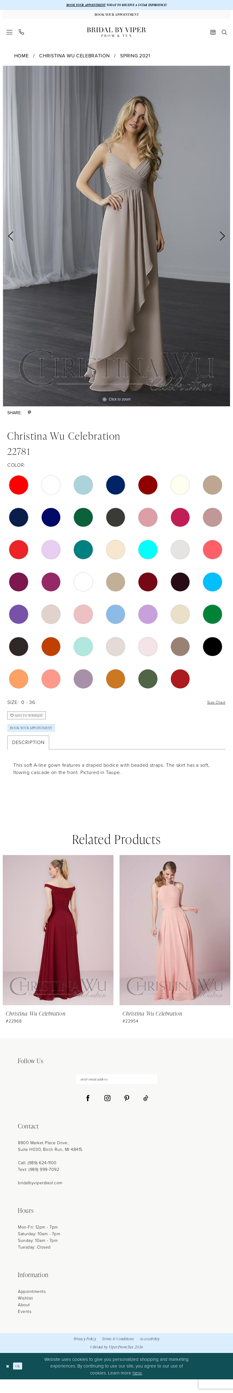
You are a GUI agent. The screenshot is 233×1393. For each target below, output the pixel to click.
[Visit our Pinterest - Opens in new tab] (126, 1112)
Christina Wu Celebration (74, 59)
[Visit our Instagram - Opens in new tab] (107, 1112)
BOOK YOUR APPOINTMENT (77, 5)
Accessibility (149, 1352)
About (24, 1318)
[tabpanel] (116, 239)
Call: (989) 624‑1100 (37, 1176)
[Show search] (224, 35)
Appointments (32, 1305)
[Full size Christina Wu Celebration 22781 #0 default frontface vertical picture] (116, 239)
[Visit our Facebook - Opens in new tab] (88, 1112)
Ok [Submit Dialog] (21, 1380)
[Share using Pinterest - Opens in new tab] (29, 416)
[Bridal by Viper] (116, 35)
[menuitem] (9, 35)
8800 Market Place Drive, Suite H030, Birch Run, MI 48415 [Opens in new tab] (50, 1159)
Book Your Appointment (38, 738)
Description (28, 753)
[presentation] (58, 941)
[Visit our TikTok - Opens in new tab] (146, 1112)
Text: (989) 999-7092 (38, 1183)
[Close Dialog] (9, 1379)
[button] (9, 35)
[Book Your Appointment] (116, 17)
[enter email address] (116, 1091)
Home (21, 59)
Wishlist (25, 1312)
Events (24, 1325)
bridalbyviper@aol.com (40, 1196)
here (137, 1386)
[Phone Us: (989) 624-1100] (21, 35)
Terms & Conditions (118, 1352)
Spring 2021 (135, 59)
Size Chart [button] (213, 706)
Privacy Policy (85, 1352)
